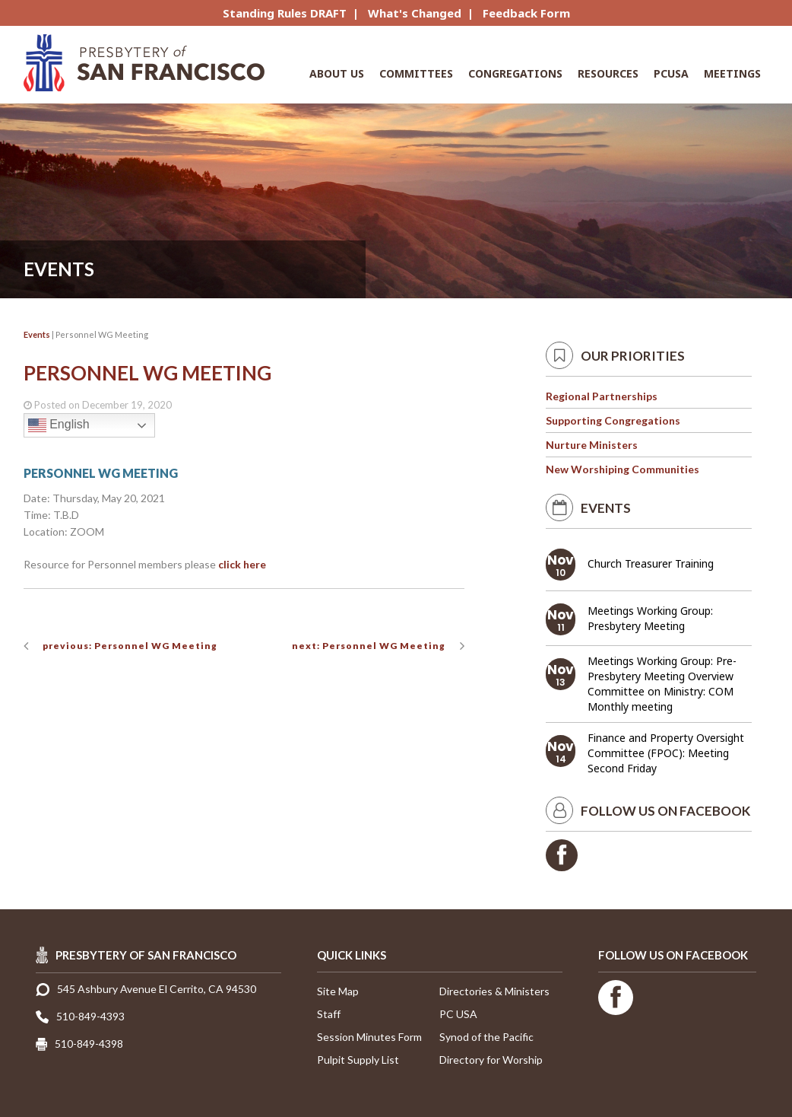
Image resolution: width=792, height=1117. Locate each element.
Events (37, 334)
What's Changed (414, 13)
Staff (329, 1013)
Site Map (338, 991)
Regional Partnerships (601, 396)
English (59, 425)
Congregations (515, 73)
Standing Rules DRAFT (285, 13)
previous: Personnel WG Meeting (130, 645)
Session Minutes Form (369, 1036)
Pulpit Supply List (358, 1059)
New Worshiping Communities (622, 469)
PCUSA (671, 73)
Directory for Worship (491, 1059)
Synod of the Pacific (486, 1036)
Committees (416, 73)
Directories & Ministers (494, 991)
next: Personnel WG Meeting (368, 645)
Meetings (732, 73)
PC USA (458, 1013)
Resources (608, 73)
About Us (336, 73)
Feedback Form (526, 13)
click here (242, 564)
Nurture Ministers (592, 444)
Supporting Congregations (613, 420)
